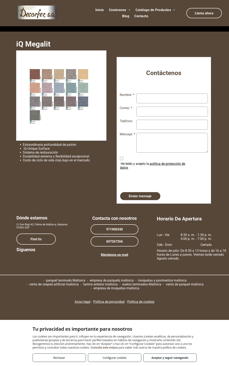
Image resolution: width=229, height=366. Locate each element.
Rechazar (59, 358)
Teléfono (126, 121)
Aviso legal (82, 302)
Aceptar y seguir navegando (170, 358)
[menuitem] (100, 10)
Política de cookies (140, 302)
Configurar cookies (114, 358)
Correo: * (126, 108)
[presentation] (151, 180)
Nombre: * (127, 95)
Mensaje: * (127, 134)
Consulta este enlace (104, 347)
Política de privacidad (108, 302)
